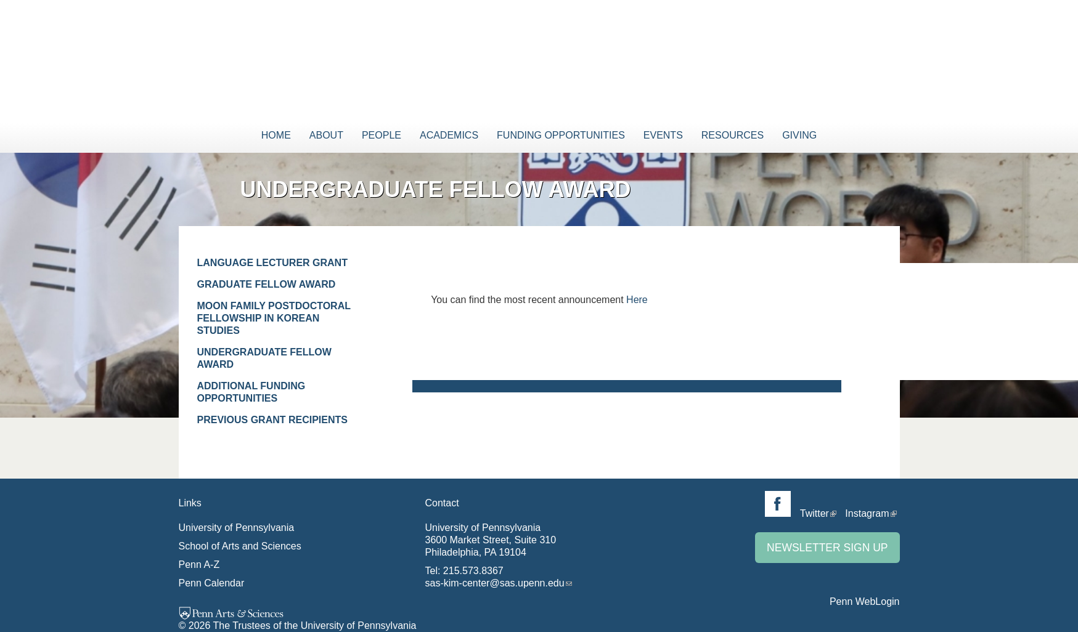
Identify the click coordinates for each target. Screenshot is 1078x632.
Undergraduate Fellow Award (264, 358)
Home (276, 135)
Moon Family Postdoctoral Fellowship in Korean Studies (274, 318)
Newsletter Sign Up (827, 547)
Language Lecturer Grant (272, 262)
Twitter (814, 513)
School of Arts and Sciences (240, 546)
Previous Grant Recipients (272, 420)
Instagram (867, 513)
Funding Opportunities (561, 135)
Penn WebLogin (865, 601)
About (326, 135)
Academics (449, 135)
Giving (799, 135)
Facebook (778, 504)
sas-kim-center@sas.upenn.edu (495, 583)
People (381, 135)
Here (637, 299)
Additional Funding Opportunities (251, 392)
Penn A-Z (199, 564)
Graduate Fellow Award (266, 284)
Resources (732, 135)
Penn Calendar (212, 583)
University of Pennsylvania (237, 527)
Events (663, 135)
